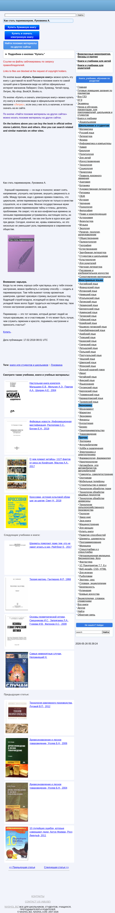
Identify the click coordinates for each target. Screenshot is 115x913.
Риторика (84, 192)
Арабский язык (87, 334)
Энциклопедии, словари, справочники (91, 599)
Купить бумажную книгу (22, 27)
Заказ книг (85, 517)
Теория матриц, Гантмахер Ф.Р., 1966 (50, 579)
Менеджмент (86, 409)
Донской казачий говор (92, 369)
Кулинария (85, 590)
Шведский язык (87, 362)
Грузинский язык (88, 387)
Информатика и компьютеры (95, 143)
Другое (81, 608)
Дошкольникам (87, 122)
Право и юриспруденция (92, 214)
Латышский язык (88, 348)
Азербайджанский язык (92, 330)
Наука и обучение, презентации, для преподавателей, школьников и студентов (95, 111)
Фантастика (85, 562)
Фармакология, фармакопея (95, 458)
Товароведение (87, 434)
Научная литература (90, 267)
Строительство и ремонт (93, 485)
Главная (82, 87)
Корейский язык (88, 323)
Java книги (85, 520)
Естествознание (88, 249)
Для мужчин (86, 572)
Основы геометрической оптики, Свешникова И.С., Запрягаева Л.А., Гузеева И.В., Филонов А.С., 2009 (49, 620)
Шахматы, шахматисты (92, 538)
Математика (86, 129)
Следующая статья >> (56, 867)
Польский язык (87, 351)
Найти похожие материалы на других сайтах (21, 45)
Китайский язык (88, 377)
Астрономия (86, 217)
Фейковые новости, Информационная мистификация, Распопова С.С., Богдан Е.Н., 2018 (50, 425)
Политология (86, 154)
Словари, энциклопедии (92, 583)
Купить (7, 332)
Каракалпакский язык (91, 398)
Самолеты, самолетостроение (96, 474)
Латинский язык (88, 301)
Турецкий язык (87, 337)
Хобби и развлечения (91, 448)
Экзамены (83, 103)
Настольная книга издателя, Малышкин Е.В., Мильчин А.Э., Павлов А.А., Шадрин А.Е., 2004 (51, 387)
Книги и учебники (87, 118)
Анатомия (84, 182)
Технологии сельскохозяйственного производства (91, 507)
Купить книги (86, 531)
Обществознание (89, 238)
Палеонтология (87, 242)
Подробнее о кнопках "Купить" (26, 54)
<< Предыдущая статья (22, 867)
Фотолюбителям (88, 444)
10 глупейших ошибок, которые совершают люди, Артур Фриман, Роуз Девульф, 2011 (50, 832)
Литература (85, 136)
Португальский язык (90, 355)
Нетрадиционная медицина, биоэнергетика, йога (94, 557)
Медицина (85, 545)
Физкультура (86, 221)
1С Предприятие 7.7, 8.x (92, 565)
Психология (85, 207)
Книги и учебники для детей (94, 61)
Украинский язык (88, 305)
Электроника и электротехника (87, 453)
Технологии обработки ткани (95, 488)
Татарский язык (87, 316)
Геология (84, 513)
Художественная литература (95, 189)
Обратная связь (86, 614)
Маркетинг (85, 412)
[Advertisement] (29, 156)
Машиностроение (89, 524)
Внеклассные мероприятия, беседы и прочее (94, 55)
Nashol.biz (11, 907)
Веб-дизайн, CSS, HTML (92, 569)
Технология (85, 165)
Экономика (85, 416)
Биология (84, 150)
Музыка (83, 225)
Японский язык (87, 366)
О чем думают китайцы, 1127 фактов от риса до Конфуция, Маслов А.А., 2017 (50, 463)
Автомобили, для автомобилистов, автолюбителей (88, 468)
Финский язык (87, 380)
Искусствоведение (89, 161)
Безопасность (87, 587)
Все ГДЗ (82, 96)
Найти (81, 611)
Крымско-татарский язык (93, 326)
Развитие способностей (92, 535)
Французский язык (89, 287)
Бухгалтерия (86, 423)
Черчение (84, 203)
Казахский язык (87, 341)
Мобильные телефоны (92, 481)
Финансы (84, 419)
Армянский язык (88, 312)
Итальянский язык (89, 298)
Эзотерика (85, 441)
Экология (84, 228)
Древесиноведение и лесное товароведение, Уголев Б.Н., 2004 (48, 786)
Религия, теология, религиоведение (89, 233)
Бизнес (83, 427)
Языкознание (86, 384)
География (85, 245)
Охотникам (85, 478)
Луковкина (56, 365)
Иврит (82, 373)
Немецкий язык (87, 294)
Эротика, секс (87, 579)
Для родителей (87, 263)
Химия (83, 147)
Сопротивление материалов (95, 276)
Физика (83, 140)
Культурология (87, 259)
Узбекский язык (87, 319)
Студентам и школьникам (93, 256)
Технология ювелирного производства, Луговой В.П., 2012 (50, 705)
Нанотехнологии (88, 461)
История (84, 199)
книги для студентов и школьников (29, 365)
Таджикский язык (88, 402)
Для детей (85, 157)
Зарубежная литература (92, 252)
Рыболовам (85, 576)
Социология (86, 168)
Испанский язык (88, 291)
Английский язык (88, 284)
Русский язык (86, 132)
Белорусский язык (89, 309)
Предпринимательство (92, 430)
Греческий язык (87, 344)
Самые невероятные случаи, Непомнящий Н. (45, 655)
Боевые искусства (89, 594)
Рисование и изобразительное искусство (93, 271)
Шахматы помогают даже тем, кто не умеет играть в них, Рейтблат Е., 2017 (50, 545)
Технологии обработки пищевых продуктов (91, 493)
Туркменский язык (89, 394)
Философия (85, 210)
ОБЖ (82, 196)
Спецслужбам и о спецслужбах (88, 550)
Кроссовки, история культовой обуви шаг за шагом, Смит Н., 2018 (49, 499)
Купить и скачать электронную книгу (22, 35)
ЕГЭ (80, 100)
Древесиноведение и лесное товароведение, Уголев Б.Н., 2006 (48, 742)
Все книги (83, 604)
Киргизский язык (88, 391)
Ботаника (84, 185)
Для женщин (86, 528)
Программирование (90, 542)
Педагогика (85, 172)
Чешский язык (87, 359)
